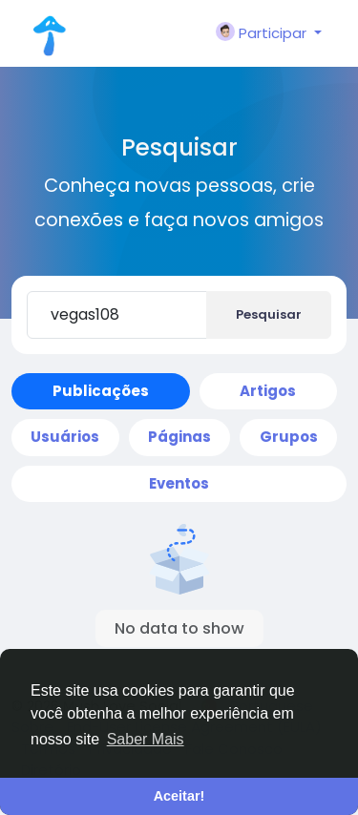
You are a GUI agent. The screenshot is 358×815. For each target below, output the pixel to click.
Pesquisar (269, 314)
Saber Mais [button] (145, 739)
